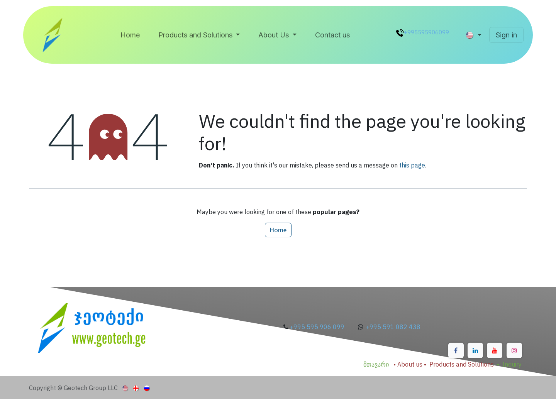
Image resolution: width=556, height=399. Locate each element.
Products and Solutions (461, 364)
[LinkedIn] (475, 350)
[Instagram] (514, 350)
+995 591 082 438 (393, 327)
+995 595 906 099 (318, 327)
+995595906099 (426, 32)
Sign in (506, 35)
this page (412, 165)
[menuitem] (130, 35)
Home (278, 230)
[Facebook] (456, 350)
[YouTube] (494, 350)
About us (409, 364)
